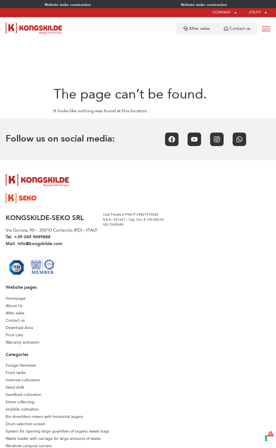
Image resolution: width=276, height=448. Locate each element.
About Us (14, 261)
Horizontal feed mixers (25, 409)
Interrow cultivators (23, 335)
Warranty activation (22, 298)
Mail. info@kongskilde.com (34, 199)
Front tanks (16, 328)
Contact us (15, 276)
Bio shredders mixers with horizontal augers (44, 372)
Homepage (16, 254)
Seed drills (15, 343)
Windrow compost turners (29, 401)
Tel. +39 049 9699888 (28, 192)
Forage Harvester (21, 321)
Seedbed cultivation (23, 350)
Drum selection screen (25, 379)
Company (224, 12)
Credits (189, 441)
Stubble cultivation (22, 365)
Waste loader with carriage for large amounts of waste (53, 394)
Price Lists (14, 290)
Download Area (19, 283)
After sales (15, 268)
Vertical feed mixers (23, 416)
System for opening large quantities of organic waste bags (57, 387)
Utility (258, 12)
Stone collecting (20, 357)
